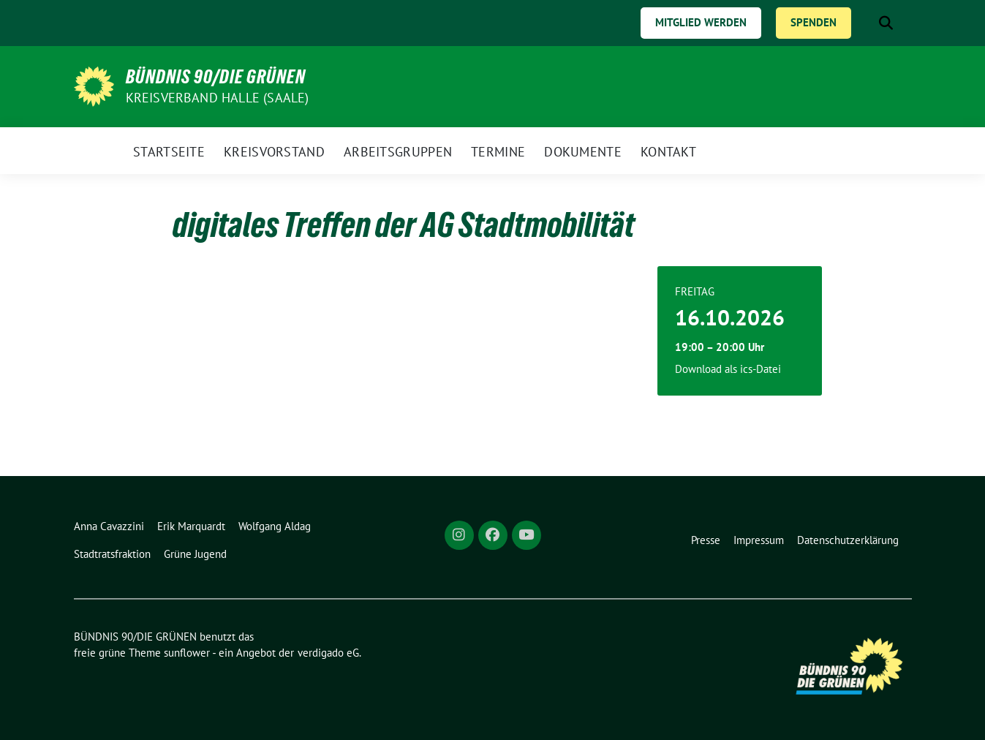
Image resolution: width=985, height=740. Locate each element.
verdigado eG (328, 653)
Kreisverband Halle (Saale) (217, 97)
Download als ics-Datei (728, 369)
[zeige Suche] (886, 23)
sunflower (187, 653)
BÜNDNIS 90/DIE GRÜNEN (216, 77)
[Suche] (865, 23)
